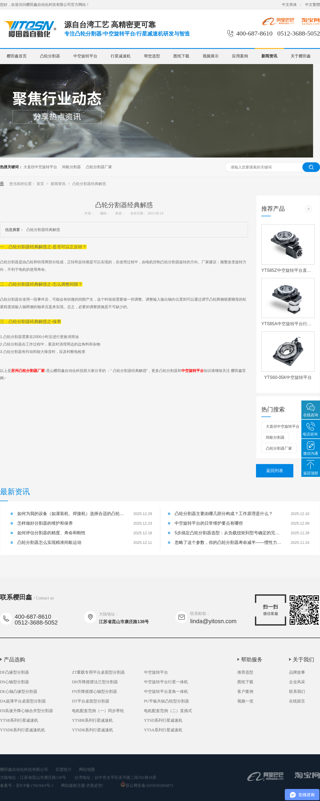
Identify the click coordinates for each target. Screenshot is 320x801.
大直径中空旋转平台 (40, 167)
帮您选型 (152, 56)
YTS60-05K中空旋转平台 (288, 377)
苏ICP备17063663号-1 (35, 785)
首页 (41, 184)
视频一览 (245, 701)
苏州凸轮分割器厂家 (28, 370)
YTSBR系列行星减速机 (92, 720)
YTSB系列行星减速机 (19, 720)
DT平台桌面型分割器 (90, 701)
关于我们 (303, 659)
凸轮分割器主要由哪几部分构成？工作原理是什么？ (224, 513)
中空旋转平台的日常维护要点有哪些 (209, 523)
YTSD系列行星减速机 (163, 720)
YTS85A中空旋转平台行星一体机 (288, 323)
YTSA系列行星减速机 (163, 730)
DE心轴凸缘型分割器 (18, 691)
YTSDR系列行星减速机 (92, 730)
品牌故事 (297, 672)
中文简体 (289, 5)
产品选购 (14, 659)
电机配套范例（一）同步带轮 (98, 711)
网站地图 (87, 769)
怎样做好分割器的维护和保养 (45, 523)
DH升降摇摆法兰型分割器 (95, 682)
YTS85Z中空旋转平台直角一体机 (288, 270)
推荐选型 (245, 672)
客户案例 (245, 691)
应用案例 (240, 56)
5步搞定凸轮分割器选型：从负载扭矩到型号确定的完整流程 (228, 533)
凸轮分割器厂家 (99, 167)
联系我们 (297, 691)
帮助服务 (251, 659)
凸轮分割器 (50, 56)
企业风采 (297, 682)
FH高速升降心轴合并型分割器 (26, 711)
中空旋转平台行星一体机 (166, 682)
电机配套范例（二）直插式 (168, 711)
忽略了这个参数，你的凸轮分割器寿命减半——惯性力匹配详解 (228, 542)
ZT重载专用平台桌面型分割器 (98, 672)
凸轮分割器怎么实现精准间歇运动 (49, 542)
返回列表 (274, 470)
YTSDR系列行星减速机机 (22, 730)
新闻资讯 (269, 56)
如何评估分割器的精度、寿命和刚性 (51, 533)
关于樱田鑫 (301, 56)
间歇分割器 (71, 167)
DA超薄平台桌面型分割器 (23, 701)
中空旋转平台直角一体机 (166, 691)
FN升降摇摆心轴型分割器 (94, 691)
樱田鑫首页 (17, 56)
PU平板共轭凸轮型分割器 (166, 701)
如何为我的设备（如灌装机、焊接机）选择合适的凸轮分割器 (70, 513)
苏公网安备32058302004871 (147, 785)
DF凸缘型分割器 (14, 672)
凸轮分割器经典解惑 (89, 184)
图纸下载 (181, 56)
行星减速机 (121, 56)
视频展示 (211, 56)
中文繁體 (312, 5)
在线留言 (297, 701)
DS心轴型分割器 (14, 682)
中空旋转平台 (85, 56)
